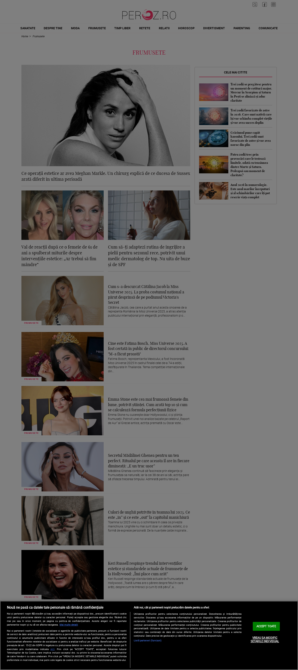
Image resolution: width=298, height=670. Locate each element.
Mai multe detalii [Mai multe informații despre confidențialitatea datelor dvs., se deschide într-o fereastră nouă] (69, 624)
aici (52, 649)
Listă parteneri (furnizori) (147, 640)
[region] (149, 635)
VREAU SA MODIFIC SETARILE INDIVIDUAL (265, 639)
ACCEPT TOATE (266, 626)
